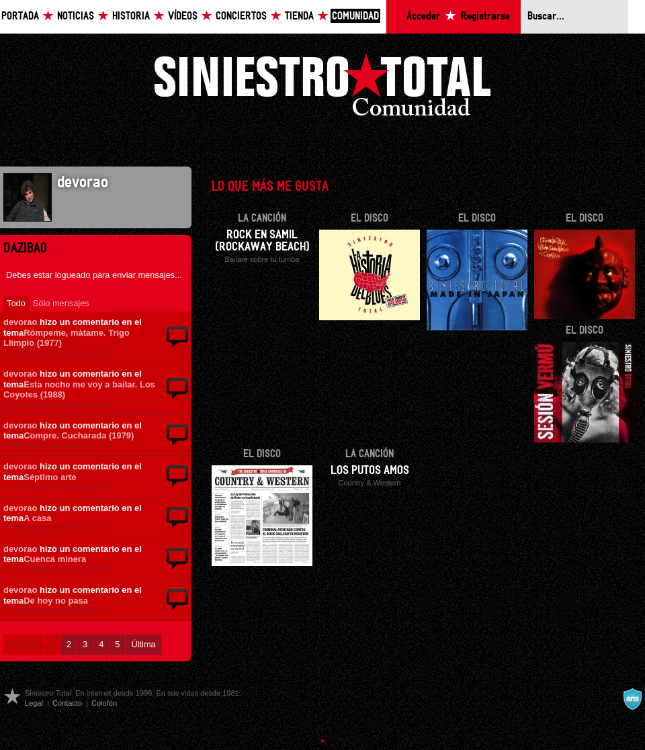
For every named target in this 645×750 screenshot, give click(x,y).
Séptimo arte (50, 477)
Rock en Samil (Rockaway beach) (262, 241)
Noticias (75, 16)
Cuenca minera (55, 559)
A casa (37, 518)
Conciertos (241, 16)
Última (143, 644)
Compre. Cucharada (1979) (79, 435)
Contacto (67, 703)
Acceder (423, 16)
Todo (16, 303)
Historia (131, 16)
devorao (20, 322)
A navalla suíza (632, 699)
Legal (34, 703)
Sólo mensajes (61, 303)
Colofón (104, 703)
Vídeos (183, 16)
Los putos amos (370, 470)
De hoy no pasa (56, 601)
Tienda (299, 16)
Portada (20, 16)
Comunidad (355, 16)
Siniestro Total (322, 88)
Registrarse (485, 16)
